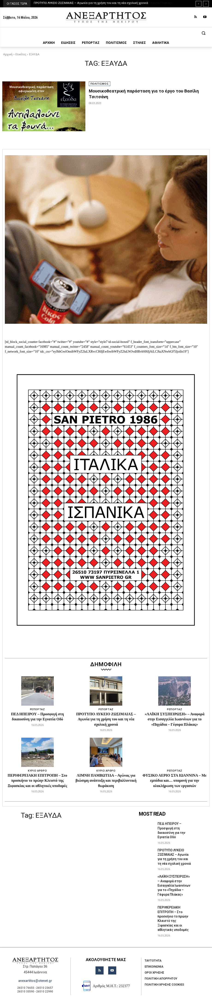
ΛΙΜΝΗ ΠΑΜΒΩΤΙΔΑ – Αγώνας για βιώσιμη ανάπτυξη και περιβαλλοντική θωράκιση (105, 780)
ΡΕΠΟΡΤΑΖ (37, 709)
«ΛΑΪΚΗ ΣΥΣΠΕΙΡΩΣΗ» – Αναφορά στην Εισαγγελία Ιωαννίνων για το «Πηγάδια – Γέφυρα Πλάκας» (175, 719)
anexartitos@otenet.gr (35, 965)
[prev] (198, 4)
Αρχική (7, 54)
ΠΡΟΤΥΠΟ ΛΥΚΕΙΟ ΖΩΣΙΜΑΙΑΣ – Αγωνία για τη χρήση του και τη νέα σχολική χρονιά (91, 3)
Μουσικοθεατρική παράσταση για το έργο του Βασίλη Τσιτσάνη (148, 91)
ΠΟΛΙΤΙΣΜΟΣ (99, 83)
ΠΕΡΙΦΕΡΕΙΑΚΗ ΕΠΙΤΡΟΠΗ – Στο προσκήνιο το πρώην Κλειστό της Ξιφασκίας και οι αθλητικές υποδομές (37, 780)
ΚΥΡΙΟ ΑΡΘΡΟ (37, 770)
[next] (206, 4)
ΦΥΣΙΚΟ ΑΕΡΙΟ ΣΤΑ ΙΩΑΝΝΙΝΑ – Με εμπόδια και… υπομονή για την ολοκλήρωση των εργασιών (175, 780)
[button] (106, 33)
